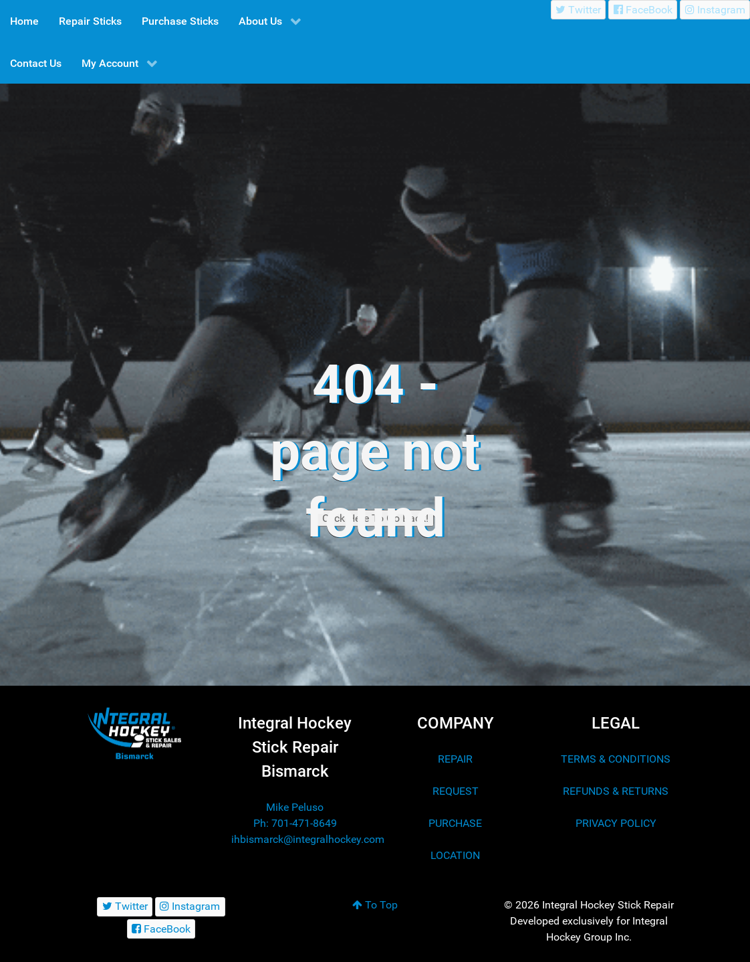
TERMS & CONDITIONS (615, 759)
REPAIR (455, 759)
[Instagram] (715, 9)
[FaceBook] (642, 9)
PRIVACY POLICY (616, 823)
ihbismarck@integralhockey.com (307, 839)
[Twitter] (578, 9)
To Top (375, 904)
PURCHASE (455, 823)
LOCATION (455, 855)
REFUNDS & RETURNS (615, 791)
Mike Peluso (295, 807)
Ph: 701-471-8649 (295, 823)
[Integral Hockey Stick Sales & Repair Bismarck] (134, 733)
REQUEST (455, 791)
